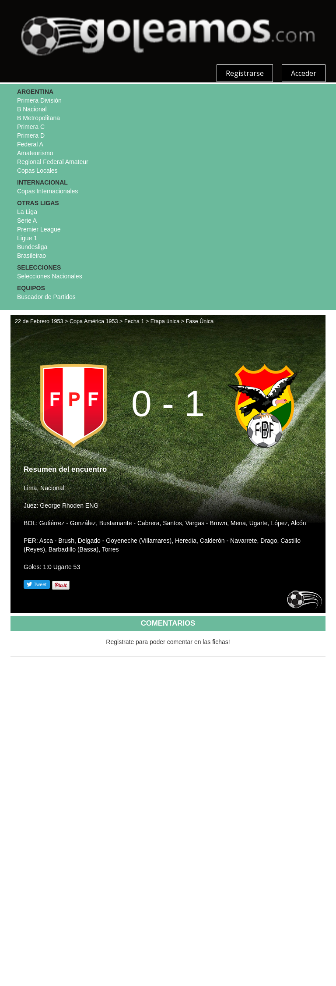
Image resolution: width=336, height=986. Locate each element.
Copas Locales (37, 170)
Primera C (31, 126)
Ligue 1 (27, 238)
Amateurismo (35, 153)
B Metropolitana (38, 117)
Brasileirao (31, 255)
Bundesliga (32, 246)
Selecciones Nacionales (49, 276)
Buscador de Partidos (46, 296)
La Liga (27, 211)
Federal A (30, 144)
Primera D (31, 135)
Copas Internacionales (47, 191)
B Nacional (32, 109)
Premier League (39, 229)
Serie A (27, 220)
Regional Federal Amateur (52, 161)
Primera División (39, 100)
